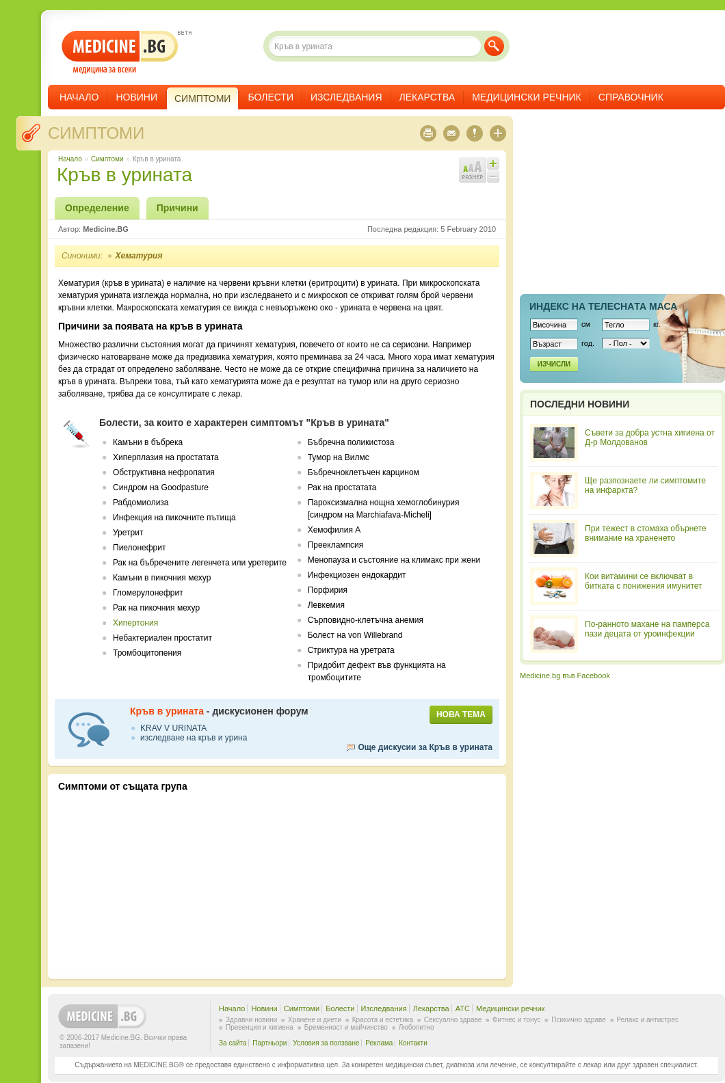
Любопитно (416, 1027)
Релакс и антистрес (647, 1020)
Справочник (630, 97)
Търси (494, 46)
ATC (463, 1008)
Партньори (269, 1043)
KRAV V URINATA (173, 728)
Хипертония (135, 623)
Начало (79, 97)
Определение (97, 207)
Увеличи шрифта (493, 163)
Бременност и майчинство (346, 1027)
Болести (270, 97)
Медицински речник (526, 97)
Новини (136, 97)
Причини (177, 207)
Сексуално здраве (453, 1020)
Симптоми (96, 133)
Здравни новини (251, 1020)
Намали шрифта (493, 176)
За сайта (233, 1043)
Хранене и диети (314, 1020)
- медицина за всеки (120, 52)
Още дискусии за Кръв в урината (425, 747)
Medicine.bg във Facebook (565, 675)
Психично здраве (578, 1020)
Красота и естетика (382, 1020)
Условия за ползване (326, 1043)
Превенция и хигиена (259, 1027)
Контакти (413, 1043)
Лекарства (427, 97)
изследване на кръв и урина (193, 738)
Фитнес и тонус (516, 1020)
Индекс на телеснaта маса (603, 306)
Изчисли (554, 364)
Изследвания (346, 97)
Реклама (379, 1043)
